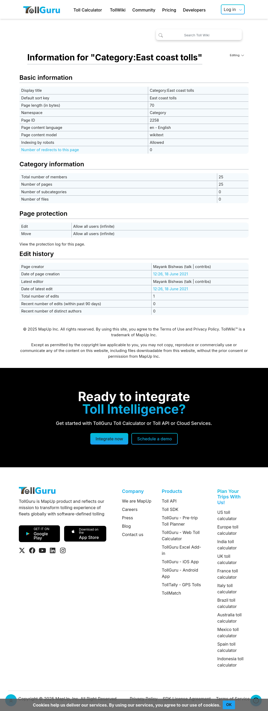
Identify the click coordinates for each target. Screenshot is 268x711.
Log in (230, 9)
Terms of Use (172, 329)
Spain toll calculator (227, 647)
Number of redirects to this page (50, 149)
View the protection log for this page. (52, 244)
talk (188, 266)
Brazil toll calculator (227, 603)
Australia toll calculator (229, 618)
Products (172, 491)
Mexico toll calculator (228, 632)
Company (133, 491)
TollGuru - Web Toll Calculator (181, 535)
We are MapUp (136, 501)
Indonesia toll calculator (230, 662)
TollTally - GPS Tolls (181, 584)
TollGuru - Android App (180, 573)
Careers (130, 509)
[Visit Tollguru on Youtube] (42, 550)
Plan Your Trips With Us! (229, 496)
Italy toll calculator (227, 588)
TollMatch (171, 593)
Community (143, 10)
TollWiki (118, 10)
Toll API (169, 501)
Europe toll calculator (227, 530)
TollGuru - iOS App (180, 561)
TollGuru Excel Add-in (181, 550)
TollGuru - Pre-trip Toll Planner (180, 521)
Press (127, 517)
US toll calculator (227, 515)
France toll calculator (227, 574)
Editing (237, 55)
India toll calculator (227, 544)
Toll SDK (170, 509)
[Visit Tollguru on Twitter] (22, 550)
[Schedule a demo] (154, 439)
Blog (126, 526)
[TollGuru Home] (41, 9)
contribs (202, 266)
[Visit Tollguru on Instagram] (63, 550)
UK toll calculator (227, 559)
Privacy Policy (206, 329)
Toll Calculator (87, 10)
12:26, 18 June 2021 (170, 274)
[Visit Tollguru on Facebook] (32, 550)
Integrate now (109, 438)
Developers (194, 10)
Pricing (169, 10)
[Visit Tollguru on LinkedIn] (52, 550)
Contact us (132, 534)
